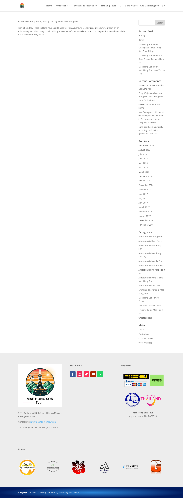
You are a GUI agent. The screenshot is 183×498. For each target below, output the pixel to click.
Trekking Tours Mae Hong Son (64, 21)
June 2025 (143, 158)
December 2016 (146, 220)
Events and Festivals (84, 6)
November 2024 (146, 189)
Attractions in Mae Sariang (151, 265)
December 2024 (146, 185)
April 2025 (143, 167)
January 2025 (145, 180)
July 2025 (143, 154)
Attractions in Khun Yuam (150, 241)
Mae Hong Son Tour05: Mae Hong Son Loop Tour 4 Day (152, 70)
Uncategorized (145, 317)
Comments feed (146, 338)
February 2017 (145, 211)
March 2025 (144, 172)
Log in (141, 329)
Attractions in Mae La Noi (150, 261)
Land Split (153, 133)
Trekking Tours (108, 6)
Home (49, 6)
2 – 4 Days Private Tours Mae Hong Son (139, 6)
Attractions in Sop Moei (149, 285)
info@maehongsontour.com (43, 421)
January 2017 (145, 216)
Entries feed (144, 334)
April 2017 (143, 202)
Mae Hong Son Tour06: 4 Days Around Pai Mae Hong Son (151, 59)
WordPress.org (145, 342)
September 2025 (146, 145)
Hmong (142, 35)
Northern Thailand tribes (150, 305)
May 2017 (143, 198)
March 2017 (144, 207)
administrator (27, 21)
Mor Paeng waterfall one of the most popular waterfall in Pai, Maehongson (151, 115)
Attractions (62, 6)
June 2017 (143, 194)
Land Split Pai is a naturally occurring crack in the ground (151, 130)
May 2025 (143, 163)
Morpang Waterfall (147, 122)
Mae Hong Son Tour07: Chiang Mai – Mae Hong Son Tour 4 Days (150, 48)
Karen (141, 40)
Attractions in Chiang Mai (150, 236)
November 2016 (146, 224)
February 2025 (145, 176)
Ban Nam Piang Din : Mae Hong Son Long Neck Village (151, 96)
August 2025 (144, 149)
